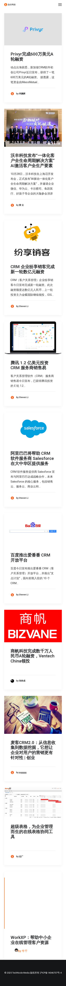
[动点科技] (9, 4)
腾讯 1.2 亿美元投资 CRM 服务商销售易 (29, 365)
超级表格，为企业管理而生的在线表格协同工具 (32, 831)
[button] (60, 4)
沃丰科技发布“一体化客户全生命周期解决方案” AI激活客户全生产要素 (33, 160)
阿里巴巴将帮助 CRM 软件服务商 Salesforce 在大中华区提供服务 (32, 458)
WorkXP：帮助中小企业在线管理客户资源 (31, 940)
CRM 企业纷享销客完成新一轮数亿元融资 (33, 269)
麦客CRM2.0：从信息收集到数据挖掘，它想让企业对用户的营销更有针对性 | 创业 (33, 750)
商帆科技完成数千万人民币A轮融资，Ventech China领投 (32, 656)
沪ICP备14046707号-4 (51, 972)
